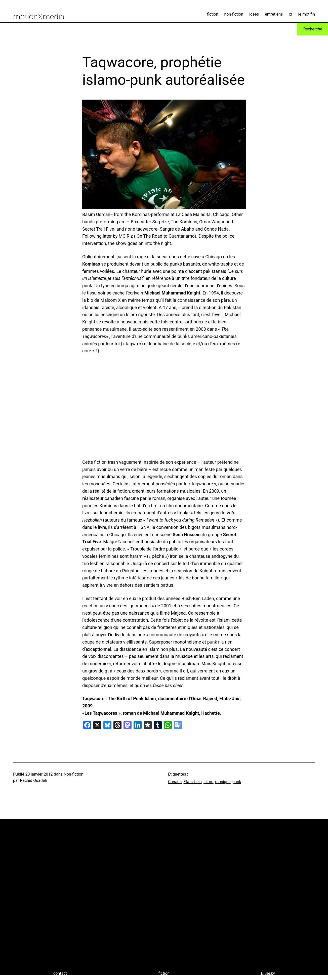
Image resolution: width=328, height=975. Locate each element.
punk (236, 781)
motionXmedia (38, 16)
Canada (175, 781)
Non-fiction (73, 774)
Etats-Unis (193, 781)
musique (222, 781)
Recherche (312, 29)
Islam (208, 781)
